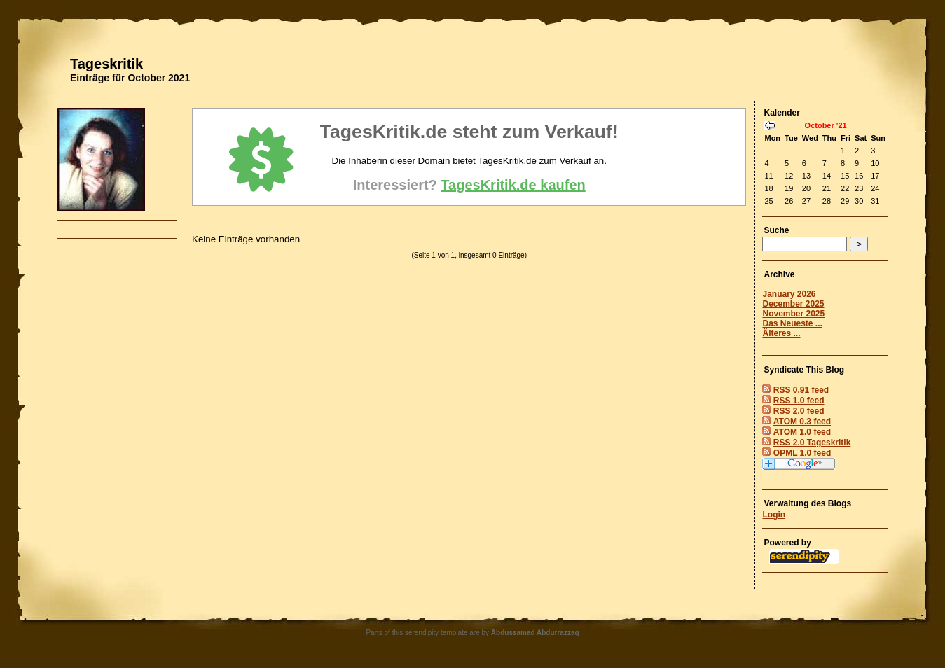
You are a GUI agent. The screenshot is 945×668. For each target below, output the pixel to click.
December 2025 (793, 304)
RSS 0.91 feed (801, 390)
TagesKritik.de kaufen (513, 185)
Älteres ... (781, 333)
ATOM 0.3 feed (802, 421)
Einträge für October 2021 (130, 77)
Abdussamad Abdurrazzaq (535, 632)
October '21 (826, 125)
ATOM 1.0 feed (802, 432)
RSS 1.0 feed (799, 400)
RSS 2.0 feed (799, 411)
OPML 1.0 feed (802, 453)
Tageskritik (106, 63)
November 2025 (793, 314)
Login (773, 515)
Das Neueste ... (792, 323)
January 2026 (788, 294)
